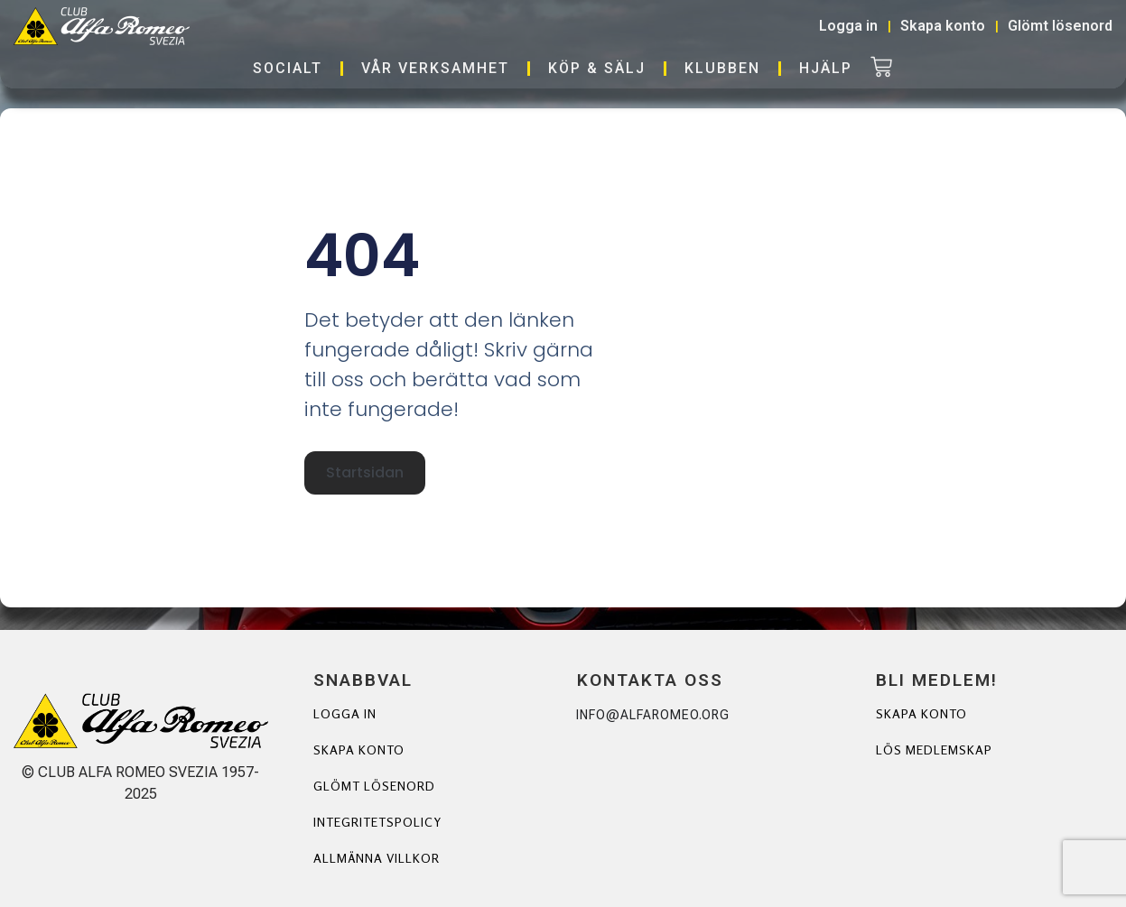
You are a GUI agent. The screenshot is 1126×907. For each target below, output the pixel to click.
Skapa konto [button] (942, 25)
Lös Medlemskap (934, 749)
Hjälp (825, 68)
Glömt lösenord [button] (1060, 25)
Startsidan (365, 472)
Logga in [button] (848, 25)
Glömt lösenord (374, 785)
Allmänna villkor (376, 857)
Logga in (345, 713)
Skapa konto (359, 749)
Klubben (722, 68)
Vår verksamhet (435, 68)
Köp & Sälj (597, 68)
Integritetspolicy (377, 821)
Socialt (287, 68)
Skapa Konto (921, 713)
